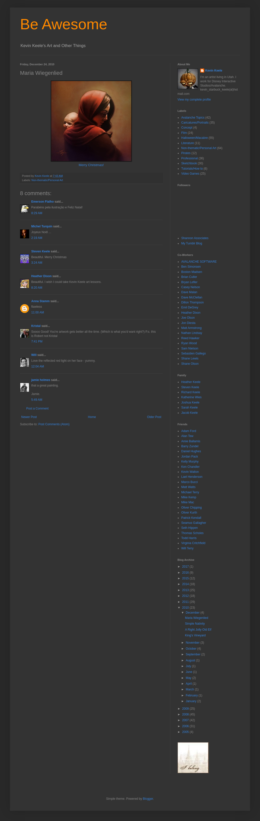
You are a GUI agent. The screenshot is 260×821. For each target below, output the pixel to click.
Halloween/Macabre (194, 138)
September (193, 654)
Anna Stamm (40, 301)
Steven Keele (40, 251)
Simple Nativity (195, 623)
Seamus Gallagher (193, 523)
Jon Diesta (188, 323)
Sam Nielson (189, 348)
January (191, 701)
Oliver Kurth (189, 512)
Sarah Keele (189, 407)
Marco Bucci (189, 482)
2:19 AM (36, 238)
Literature (187, 143)
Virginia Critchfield (193, 543)
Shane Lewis (189, 358)
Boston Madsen (191, 272)
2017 (186, 566)
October (191, 648)
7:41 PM (36, 341)
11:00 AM (37, 312)
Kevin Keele (213, 70)
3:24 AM (36, 262)
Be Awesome (63, 24)
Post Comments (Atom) (54, 424)
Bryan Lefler (189, 282)
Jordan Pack (189, 456)
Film (184, 133)
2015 (186, 578)
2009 (186, 708)
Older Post (154, 417)
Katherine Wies (191, 397)
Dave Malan (189, 292)
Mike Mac (187, 502)
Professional (189, 158)
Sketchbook (189, 163)
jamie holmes (40, 380)
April (189, 683)
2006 (186, 726)
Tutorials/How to (192, 168)
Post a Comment (37, 408)
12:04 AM (37, 366)
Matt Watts (188, 487)
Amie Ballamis (190, 441)
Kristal (35, 326)
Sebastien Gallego (193, 353)
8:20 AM (36, 287)
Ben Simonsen (191, 266)
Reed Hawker (190, 338)
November (193, 642)
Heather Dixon (41, 276)
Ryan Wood (189, 343)
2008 (186, 714)
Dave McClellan (191, 297)
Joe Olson (188, 317)
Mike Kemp (188, 497)
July (189, 666)
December (193, 612)
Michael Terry (190, 492)
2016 (186, 572)
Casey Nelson (190, 287)
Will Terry (187, 548)
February (192, 695)
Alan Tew (187, 436)
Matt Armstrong (191, 328)
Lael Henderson (191, 477)
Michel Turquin (42, 226)
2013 (186, 590)
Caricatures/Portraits (194, 122)
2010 (186, 607)
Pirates (185, 153)
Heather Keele (190, 382)
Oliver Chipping (191, 507)
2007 (186, 720)
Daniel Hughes (191, 451)
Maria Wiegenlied (196, 618)
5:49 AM (36, 399)
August (191, 660)
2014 (186, 584)
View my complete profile (194, 99)
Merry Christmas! (91, 165)
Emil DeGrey (189, 307)
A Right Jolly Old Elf (198, 629)
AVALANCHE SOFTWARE (199, 261)
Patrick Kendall (191, 518)
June (189, 672)
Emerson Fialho (42, 201)
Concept (186, 127)
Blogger (148, 798)
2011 (186, 602)
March (190, 689)
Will (33, 355)
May (189, 678)
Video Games (190, 173)
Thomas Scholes (192, 533)
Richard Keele (190, 392)
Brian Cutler (189, 277)
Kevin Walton (190, 472)
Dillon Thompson (192, 302)
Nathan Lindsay (191, 333)
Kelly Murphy (189, 461)
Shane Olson (189, 363)
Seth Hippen (189, 528)
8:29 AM (36, 213)
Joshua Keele (190, 402)
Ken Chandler (190, 467)
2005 (186, 732)
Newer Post (29, 417)
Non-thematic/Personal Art (47, 180)
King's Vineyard (195, 635)
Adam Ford (188, 431)
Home (92, 417)
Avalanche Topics (192, 117)
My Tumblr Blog (191, 243)
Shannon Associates (194, 238)
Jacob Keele (189, 413)
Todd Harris (188, 538)
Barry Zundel (189, 446)
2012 (186, 596)
